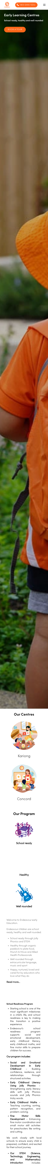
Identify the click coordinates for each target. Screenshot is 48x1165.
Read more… (13, 982)
